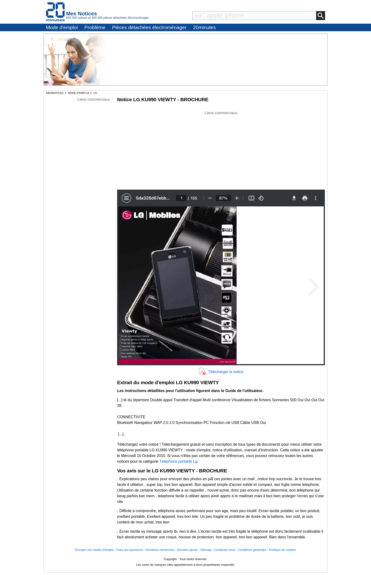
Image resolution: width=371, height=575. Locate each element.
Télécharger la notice (225, 372)
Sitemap (205, 550)
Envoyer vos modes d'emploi (94, 550)
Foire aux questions (129, 550)
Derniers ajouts (187, 550)
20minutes (204, 27)
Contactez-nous (224, 550)
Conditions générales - (253, 550)
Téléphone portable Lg (178, 461)
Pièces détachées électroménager (149, 27)
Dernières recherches (160, 550)
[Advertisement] (221, 149)
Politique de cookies (282, 550)
